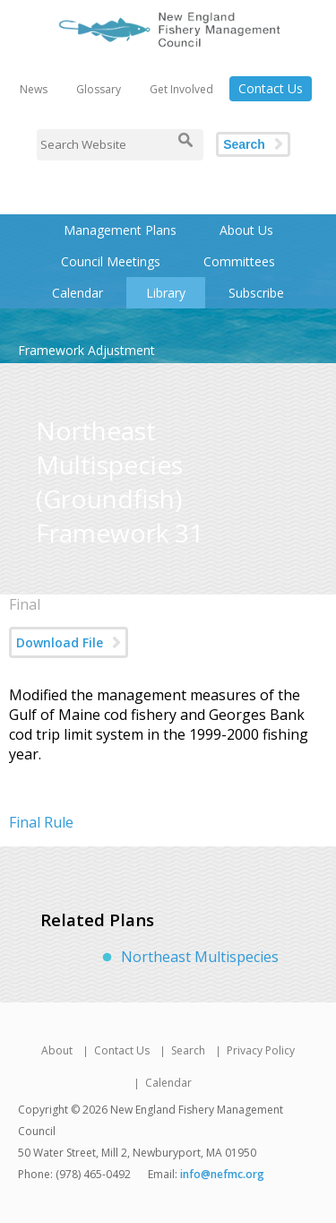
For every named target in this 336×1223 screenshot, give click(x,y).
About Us (246, 230)
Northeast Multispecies (200, 957)
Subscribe (256, 292)
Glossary (98, 89)
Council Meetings (110, 261)
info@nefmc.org (222, 1174)
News (33, 89)
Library (165, 292)
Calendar (77, 292)
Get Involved (181, 89)
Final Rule (41, 822)
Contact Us (270, 88)
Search (244, 144)
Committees (239, 261)
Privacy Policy (261, 1050)
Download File (59, 642)
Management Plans (120, 230)
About (57, 1050)
